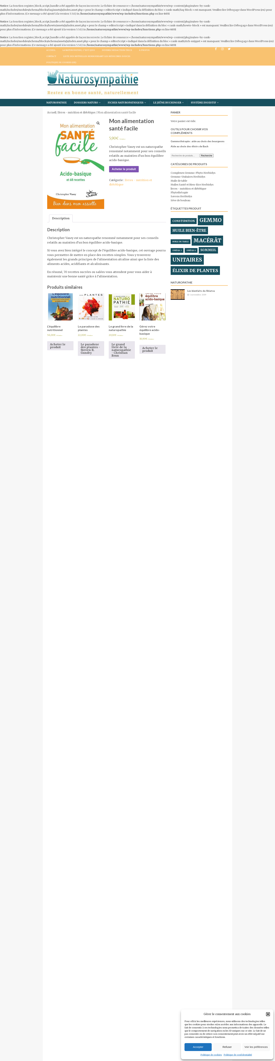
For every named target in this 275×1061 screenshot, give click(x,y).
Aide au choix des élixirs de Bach (189, 146)
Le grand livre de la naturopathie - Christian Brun (121, 350)
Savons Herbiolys (181, 196)
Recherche (206, 155)
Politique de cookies (211, 1054)
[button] (268, 1014)
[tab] (61, 218)
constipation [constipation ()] (183, 221)
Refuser (227, 1046)
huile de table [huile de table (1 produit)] (180, 242)
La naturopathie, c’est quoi (78, 50)
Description (61, 218)
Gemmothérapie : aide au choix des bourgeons (197, 141)
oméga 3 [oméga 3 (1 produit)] (177, 250)
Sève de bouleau (180, 200)
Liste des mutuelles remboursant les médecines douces (96, 56)
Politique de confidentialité (238, 1054)
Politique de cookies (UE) (61, 62)
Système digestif (203, 102)
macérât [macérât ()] (207, 240)
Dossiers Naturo (86, 102)
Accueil (50, 50)
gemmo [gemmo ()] (211, 220)
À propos (144, 50)
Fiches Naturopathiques (125, 102)
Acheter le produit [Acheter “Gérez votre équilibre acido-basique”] (150, 349)
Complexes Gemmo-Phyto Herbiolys (193, 172)
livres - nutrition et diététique (76, 112)
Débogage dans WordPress (243, 9)
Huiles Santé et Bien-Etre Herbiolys (192, 184)
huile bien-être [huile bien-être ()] (189, 230)
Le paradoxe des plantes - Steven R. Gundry (90, 348)
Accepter (198, 1046)
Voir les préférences (256, 1046)
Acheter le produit (124, 169)
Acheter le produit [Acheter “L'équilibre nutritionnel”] (57, 346)
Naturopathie (56, 102)
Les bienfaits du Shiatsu (201, 290)
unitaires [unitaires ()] (187, 259)
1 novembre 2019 (198, 294)
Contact (51, 56)
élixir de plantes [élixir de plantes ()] (195, 270)
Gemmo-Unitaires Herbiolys (188, 176)
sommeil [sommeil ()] (208, 250)
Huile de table (179, 180)
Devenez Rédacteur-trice (117, 50)
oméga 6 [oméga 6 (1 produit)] (191, 250)
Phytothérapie (179, 192)
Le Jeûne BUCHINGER (167, 102)
